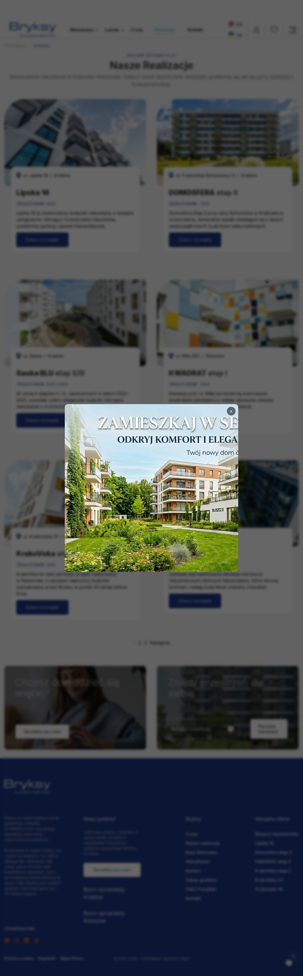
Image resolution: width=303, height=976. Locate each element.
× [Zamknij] (231, 411)
